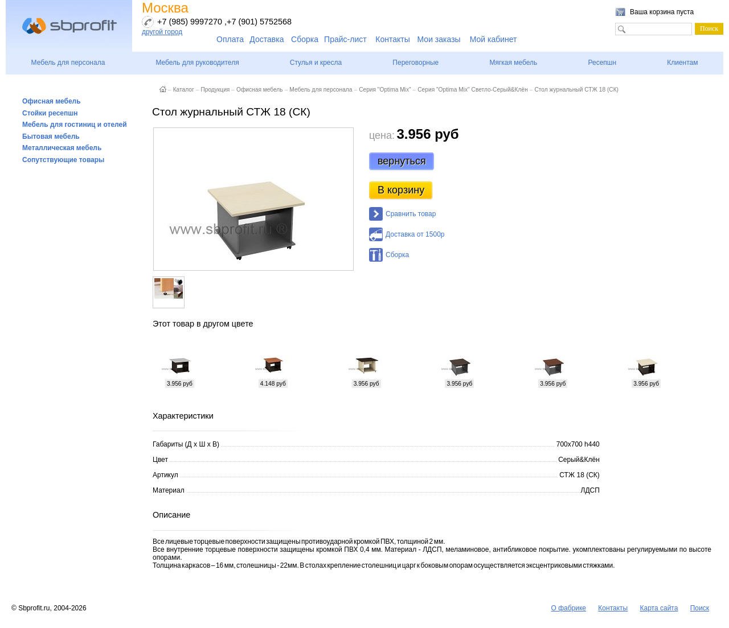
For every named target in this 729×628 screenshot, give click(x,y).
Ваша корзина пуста (662, 12)
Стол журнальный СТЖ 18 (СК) (576, 89)
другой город (162, 32)
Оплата (230, 39)
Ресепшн (602, 63)
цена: (382, 135)
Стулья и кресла (316, 63)
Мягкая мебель (513, 63)
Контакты (392, 39)
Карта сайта (659, 608)
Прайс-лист (345, 39)
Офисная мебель (51, 101)
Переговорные (415, 63)
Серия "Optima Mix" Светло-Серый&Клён (472, 89)
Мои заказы (439, 39)
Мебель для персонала (68, 63)
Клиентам (682, 63)
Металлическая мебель (61, 148)
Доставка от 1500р (415, 234)
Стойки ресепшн (50, 113)
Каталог (183, 89)
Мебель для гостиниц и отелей (74, 125)
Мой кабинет (493, 39)
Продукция (215, 89)
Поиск (699, 608)
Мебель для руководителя (197, 63)
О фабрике (568, 608)
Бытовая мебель (51, 137)
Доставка (266, 39)
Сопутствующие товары (63, 160)
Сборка (304, 39)
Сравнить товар (411, 214)
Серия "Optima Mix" (385, 89)
